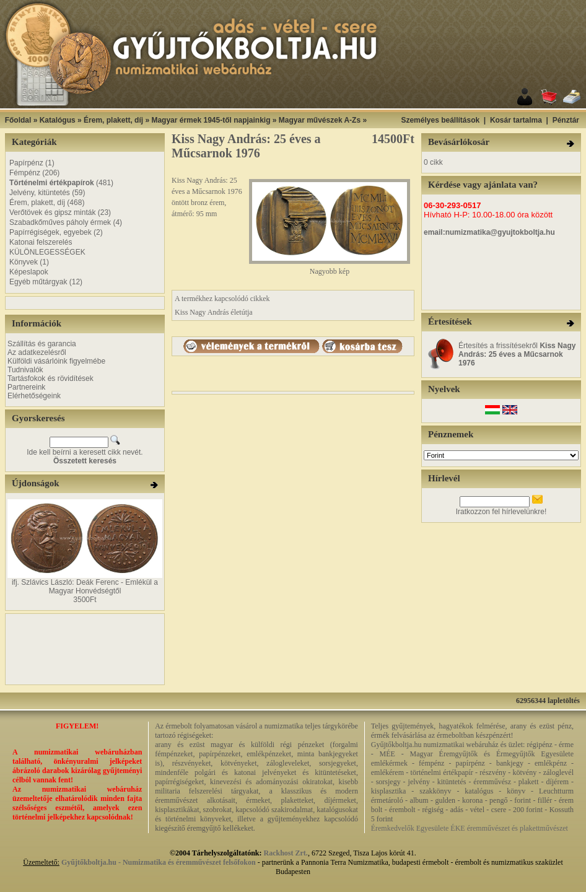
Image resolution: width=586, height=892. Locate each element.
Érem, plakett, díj (113, 120)
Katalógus (58, 120)
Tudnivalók (25, 369)
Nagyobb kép (329, 268)
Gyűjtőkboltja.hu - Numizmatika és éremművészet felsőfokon (158, 862)
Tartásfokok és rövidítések (50, 378)
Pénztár (566, 120)
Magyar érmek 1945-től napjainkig (210, 120)
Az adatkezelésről (36, 352)
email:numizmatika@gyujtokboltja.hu (489, 232)
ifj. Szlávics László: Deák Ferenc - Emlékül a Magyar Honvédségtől (85, 586)
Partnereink (26, 387)
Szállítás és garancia (41, 343)
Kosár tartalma (516, 120)
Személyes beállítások (440, 120)
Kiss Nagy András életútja (214, 312)
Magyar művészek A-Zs (320, 120)
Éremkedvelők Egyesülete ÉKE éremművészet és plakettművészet (469, 828)
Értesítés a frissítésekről (516, 354)
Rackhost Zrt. (286, 853)
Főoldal (18, 120)
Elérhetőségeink (34, 395)
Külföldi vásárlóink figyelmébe (56, 361)
